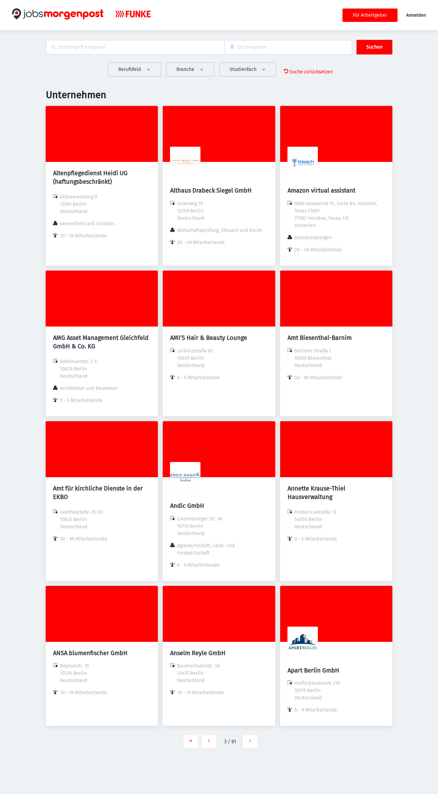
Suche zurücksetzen (308, 72)
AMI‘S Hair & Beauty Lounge (208, 337)
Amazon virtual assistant (321, 190)
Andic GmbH (187, 505)
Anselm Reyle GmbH (197, 653)
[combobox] (135, 47)
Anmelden (416, 15)
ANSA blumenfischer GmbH (90, 653)
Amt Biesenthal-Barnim (319, 337)
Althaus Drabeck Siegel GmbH (211, 190)
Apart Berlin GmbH (313, 670)
